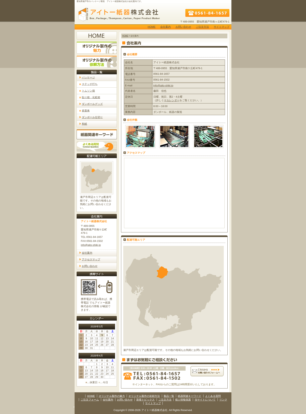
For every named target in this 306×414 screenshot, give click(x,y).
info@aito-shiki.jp (163, 85)
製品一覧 (169, 396)
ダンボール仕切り (92, 117)
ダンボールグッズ (92, 103)
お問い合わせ (183, 26)
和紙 (84, 123)
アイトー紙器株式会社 (118, 14)
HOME (152, 26)
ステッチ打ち (90, 84)
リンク (223, 399)
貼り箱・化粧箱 (91, 97)
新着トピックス (145, 399)
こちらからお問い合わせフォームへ (207, 371)
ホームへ (97, 36)
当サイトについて (205, 399)
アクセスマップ (91, 259)
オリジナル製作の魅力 (97, 48)
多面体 (86, 110)
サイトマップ (221, 26)
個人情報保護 (183, 399)
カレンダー (173, 100)
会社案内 (165, 26)
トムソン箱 (88, 90)
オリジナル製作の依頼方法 (97, 62)
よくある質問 (97, 146)
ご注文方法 (202, 26)
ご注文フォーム (90, 399)
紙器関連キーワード (97, 134)
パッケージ (88, 77)
